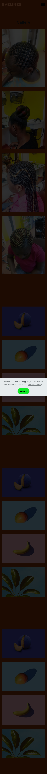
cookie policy (35, 384)
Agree (23, 391)
